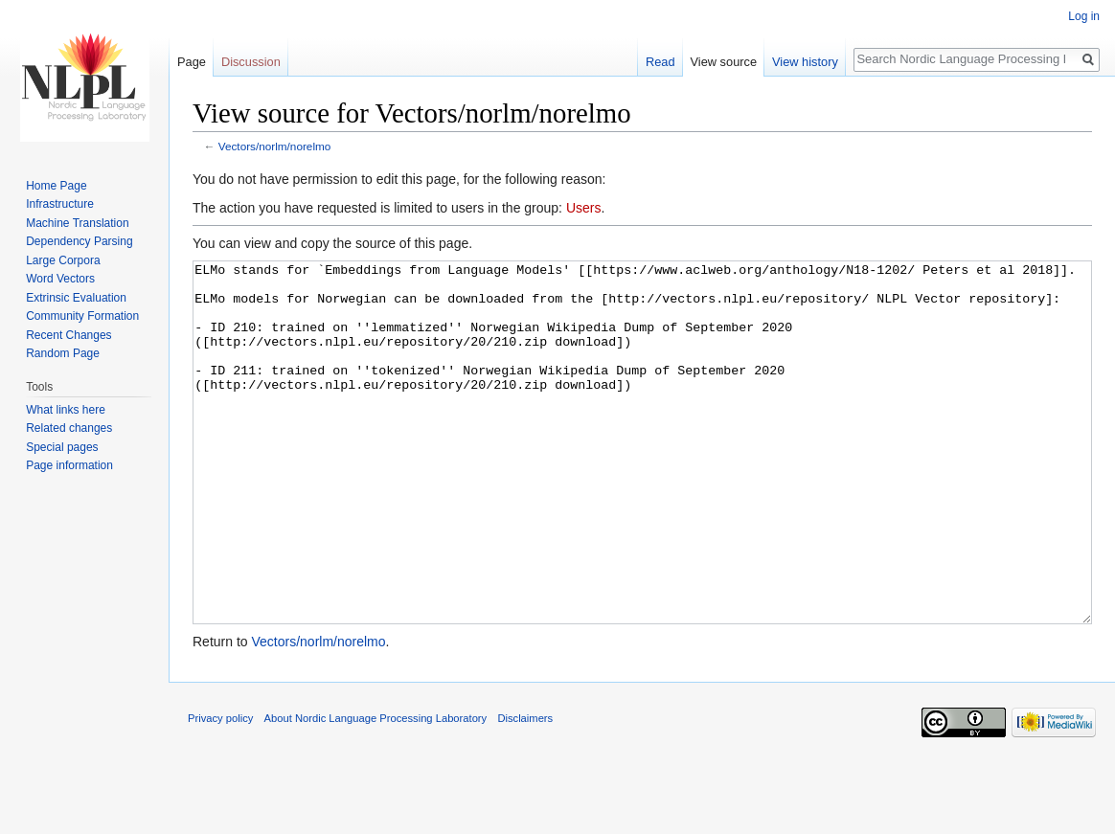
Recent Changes (68, 335)
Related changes (69, 428)
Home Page (56, 185)
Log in (1084, 16)
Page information (69, 465)
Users (584, 207)
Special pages (62, 447)
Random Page (63, 353)
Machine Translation (77, 223)
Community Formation (82, 316)
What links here (65, 410)
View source (724, 62)
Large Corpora (63, 260)
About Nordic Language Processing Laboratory (376, 790)
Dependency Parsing (79, 241)
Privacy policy (220, 790)
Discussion (251, 62)
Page (191, 62)
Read (660, 62)
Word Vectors (60, 278)
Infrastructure (60, 204)
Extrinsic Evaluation (76, 297)
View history (805, 62)
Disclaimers (525, 790)
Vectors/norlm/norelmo (274, 146)
